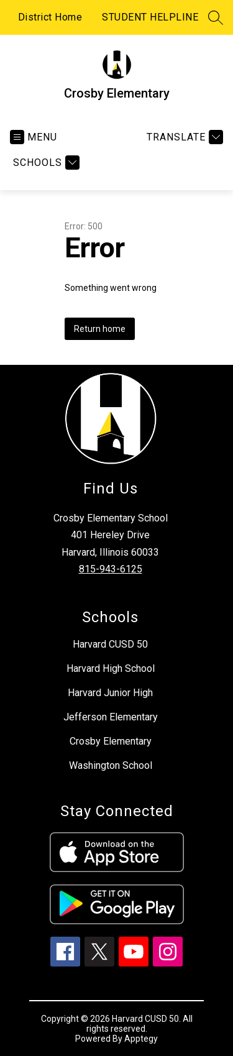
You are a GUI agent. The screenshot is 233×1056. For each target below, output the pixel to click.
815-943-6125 (110, 569)
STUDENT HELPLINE (150, 17)
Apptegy (141, 1039)
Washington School (110, 765)
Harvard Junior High (110, 693)
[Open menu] (33, 137)
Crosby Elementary (111, 741)
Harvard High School (110, 668)
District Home (50, 17)
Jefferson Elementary (110, 717)
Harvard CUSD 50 (110, 644)
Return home (100, 329)
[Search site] (215, 17)
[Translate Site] (183, 137)
